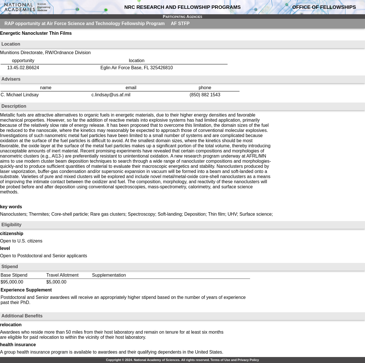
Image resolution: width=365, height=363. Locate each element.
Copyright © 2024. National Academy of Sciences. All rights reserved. (158, 360)
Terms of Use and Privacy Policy (234, 360)
